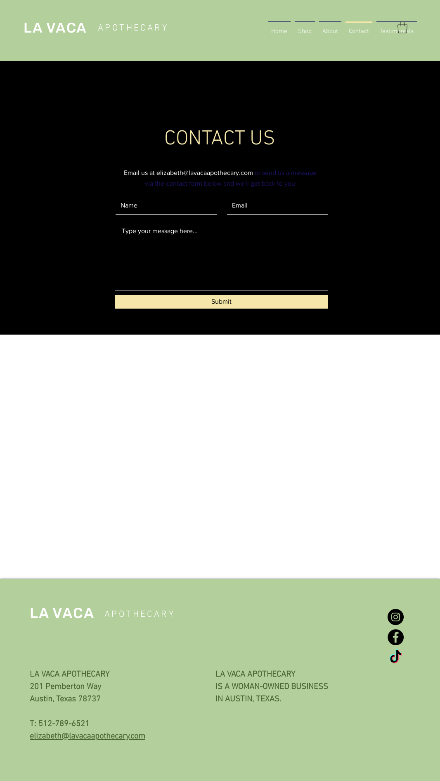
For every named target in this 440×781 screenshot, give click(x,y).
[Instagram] (396, 617)
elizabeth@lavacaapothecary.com (204, 172)
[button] (402, 27)
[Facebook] (396, 637)
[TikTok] (396, 657)
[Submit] (221, 302)
